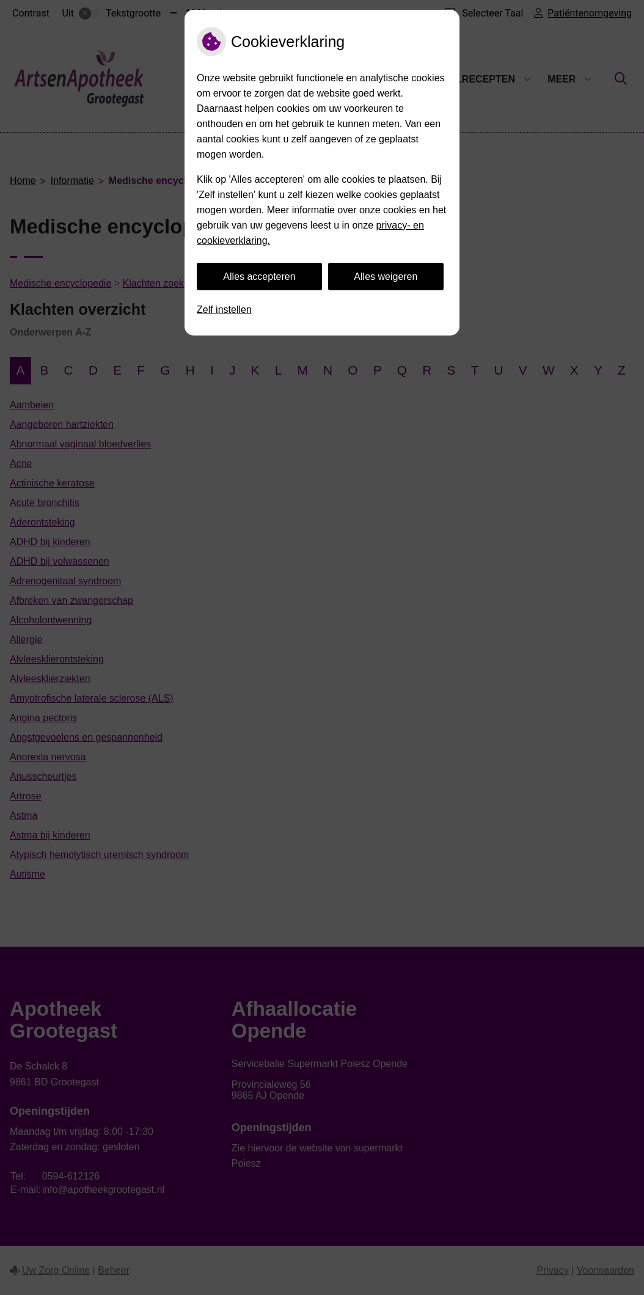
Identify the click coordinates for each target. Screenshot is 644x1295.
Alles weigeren (385, 276)
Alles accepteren (259, 276)
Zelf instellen (224, 309)
